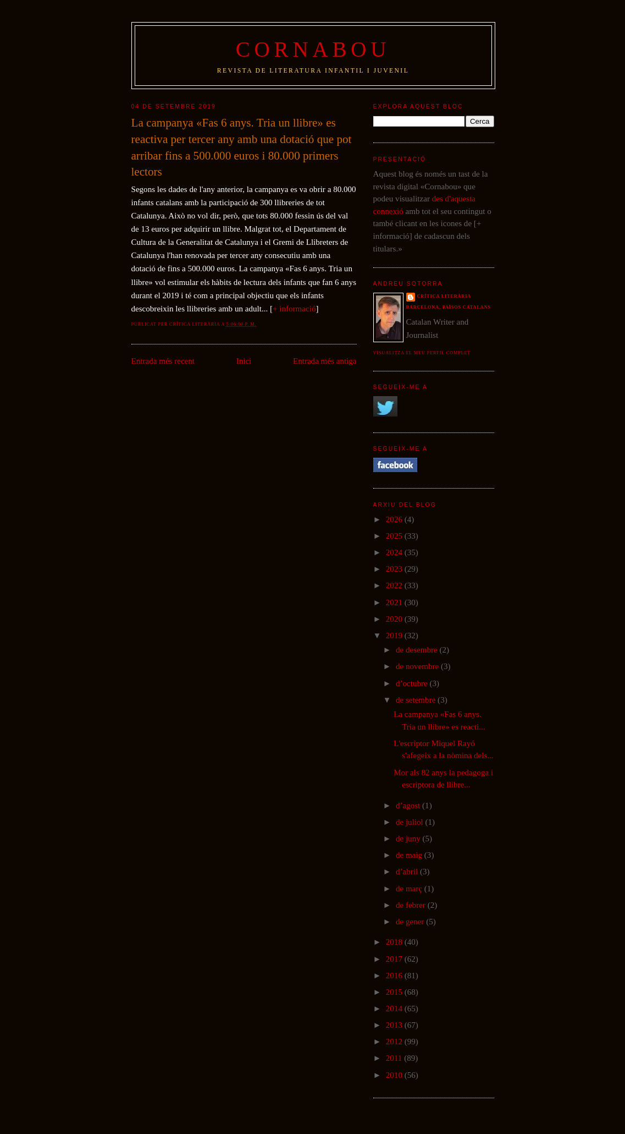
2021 (395, 602)
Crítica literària (444, 296)
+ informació (294, 308)
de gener (411, 921)
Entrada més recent (163, 361)
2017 (395, 959)
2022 (395, 585)
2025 (395, 536)
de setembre (417, 699)
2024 (395, 552)
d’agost (409, 805)
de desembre (418, 649)
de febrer (412, 905)
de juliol (410, 822)
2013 (395, 1025)
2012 (395, 1041)
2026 (395, 519)
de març (410, 888)
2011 (395, 1058)
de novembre (418, 666)
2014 (395, 1008)
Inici (244, 361)
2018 (395, 942)
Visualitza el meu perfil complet (422, 352)
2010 (395, 1075)
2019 (395, 635)
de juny (409, 838)
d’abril (408, 871)
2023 (395, 569)
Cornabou (313, 49)
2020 (395, 619)
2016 (395, 975)
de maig (410, 855)
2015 (395, 992)
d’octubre (413, 683)
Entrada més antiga (325, 361)
